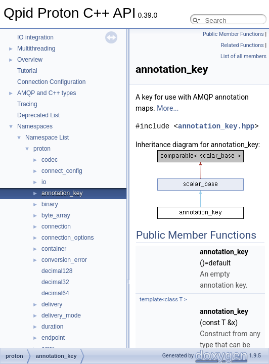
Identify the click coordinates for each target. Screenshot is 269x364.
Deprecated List (38, 115)
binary (49, 204)
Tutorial (27, 70)
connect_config (61, 170)
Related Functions (242, 45)
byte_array (55, 215)
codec (49, 159)
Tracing (27, 104)
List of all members (243, 56)
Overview (29, 59)
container (53, 248)
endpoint (53, 337)
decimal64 (55, 293)
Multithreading (36, 48)
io (43, 182)
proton (42, 148)
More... (167, 108)
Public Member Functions (233, 34)
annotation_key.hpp (216, 126)
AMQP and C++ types (46, 93)
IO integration (35, 37)
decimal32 (55, 282)
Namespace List (47, 137)
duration (52, 326)
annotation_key (61, 193)
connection (56, 226)
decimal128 (56, 271)
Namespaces (35, 126)
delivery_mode (61, 315)
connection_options (67, 237)
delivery (51, 304)
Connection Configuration (51, 81)
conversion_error (64, 259)
